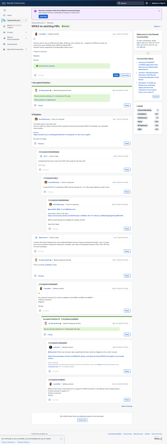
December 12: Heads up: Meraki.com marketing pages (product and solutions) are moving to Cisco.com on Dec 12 (147, 87)
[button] (129, 34)
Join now (43, 16)
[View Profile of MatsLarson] (43, 237)
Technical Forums (38, 23)
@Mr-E (59, 209)
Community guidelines (115, 434)
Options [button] (157, 26)
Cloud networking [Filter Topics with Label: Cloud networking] (144, 110)
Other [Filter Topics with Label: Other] (140, 122)
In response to (50, 152)
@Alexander (52, 352)
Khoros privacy (138, 434)
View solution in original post (45, 100)
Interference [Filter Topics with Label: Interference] (142, 118)
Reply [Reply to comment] (127, 105)
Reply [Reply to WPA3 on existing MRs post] (116, 75)
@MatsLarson (71, 209)
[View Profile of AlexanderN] (45, 90)
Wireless (50, 23)
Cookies (147, 434)
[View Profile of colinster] (56, 347)
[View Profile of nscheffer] (42, 34)
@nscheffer (52, 209)
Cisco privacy (127, 434)
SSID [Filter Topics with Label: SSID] (139, 129)
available (48, 265)
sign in (139, 43)
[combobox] (130, 3)
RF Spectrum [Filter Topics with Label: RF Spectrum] (142, 125)
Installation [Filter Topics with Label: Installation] (142, 114)
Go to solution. (49, 66)
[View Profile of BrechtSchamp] (44, 119)
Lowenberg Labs (53, 366)
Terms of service (156, 434)
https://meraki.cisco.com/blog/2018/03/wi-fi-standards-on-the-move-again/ (61, 134)
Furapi (99, 364)
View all (156, 96)
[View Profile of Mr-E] (46, 156)
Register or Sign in (158, 3)
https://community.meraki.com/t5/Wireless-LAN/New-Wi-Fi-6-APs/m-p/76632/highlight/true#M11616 (85, 216)
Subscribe (125, 75)
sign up (142, 47)
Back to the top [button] (127, 406)
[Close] (61, 441)
